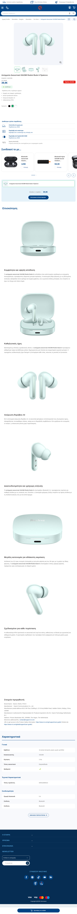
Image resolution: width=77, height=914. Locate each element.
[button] (70, 13)
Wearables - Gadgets (18, 19)
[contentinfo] (38, 896)
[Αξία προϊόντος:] (38, 82)
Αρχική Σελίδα (6, 19)
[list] (26, 19)
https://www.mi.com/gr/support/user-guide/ (48, 722)
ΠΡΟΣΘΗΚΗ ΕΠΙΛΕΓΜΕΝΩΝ (38, 197)
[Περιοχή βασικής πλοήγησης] (38, 7)
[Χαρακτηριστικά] (38, 780)
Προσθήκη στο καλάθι (40, 910)
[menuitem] (2, 8)
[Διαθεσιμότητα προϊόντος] (38, 88)
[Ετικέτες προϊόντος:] (38, 25)
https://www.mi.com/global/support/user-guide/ (18, 724)
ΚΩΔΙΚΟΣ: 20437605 (6, 78)
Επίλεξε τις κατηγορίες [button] (9, 858)
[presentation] (69, 175)
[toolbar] (38, 69)
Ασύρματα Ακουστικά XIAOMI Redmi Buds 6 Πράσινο (24, 75)
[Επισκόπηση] (38, 468)
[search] (38, 13)
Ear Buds (36, 19)
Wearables (29, 19)
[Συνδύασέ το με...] (38, 175)
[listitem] (12, 106)
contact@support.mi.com (27, 720)
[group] (38, 131)
